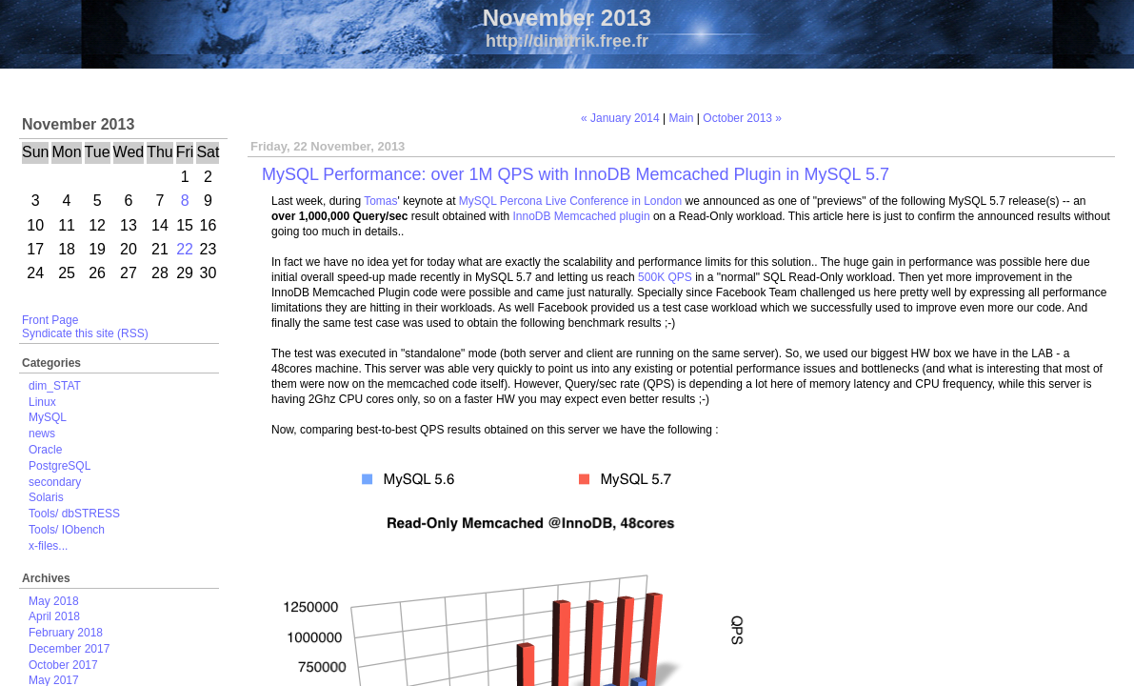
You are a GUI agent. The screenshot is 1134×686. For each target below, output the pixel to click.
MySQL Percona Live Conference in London (570, 201)
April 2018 (54, 616)
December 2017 (69, 649)
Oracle (45, 449)
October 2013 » (742, 118)
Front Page (50, 320)
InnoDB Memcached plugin (581, 216)
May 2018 (54, 601)
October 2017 (63, 665)
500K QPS (665, 277)
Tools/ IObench (67, 529)
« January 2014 (620, 118)
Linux (42, 402)
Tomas (380, 201)
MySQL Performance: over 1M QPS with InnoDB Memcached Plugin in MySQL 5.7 (575, 174)
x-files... (48, 546)
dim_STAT (55, 386)
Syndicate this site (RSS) (85, 333)
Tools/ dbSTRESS (74, 513)
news (42, 433)
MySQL (48, 417)
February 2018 (66, 632)
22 (184, 249)
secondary (55, 482)
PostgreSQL (59, 466)
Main (680, 118)
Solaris (46, 497)
